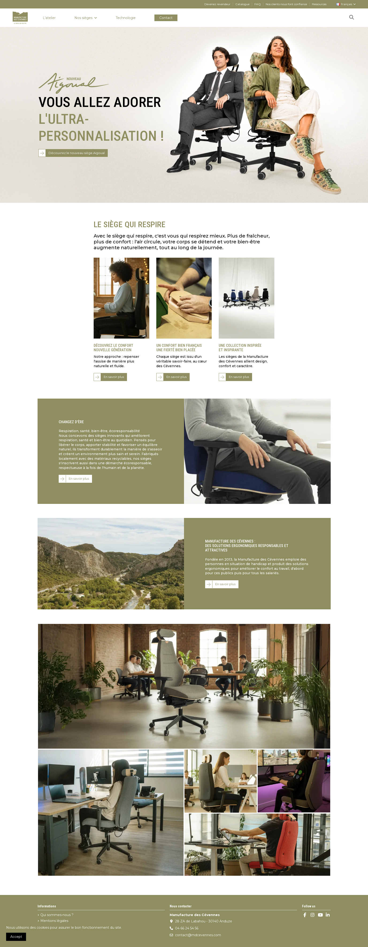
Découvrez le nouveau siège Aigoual (77, 153)
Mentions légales (54, 921)
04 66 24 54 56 (186, 928)
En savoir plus (114, 377)
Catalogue (242, 4)
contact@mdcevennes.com (198, 935)
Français (346, 4)
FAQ (257, 4)
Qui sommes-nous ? (56, 915)
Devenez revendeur (217, 4)
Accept (16, 937)
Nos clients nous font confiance (287, 4)
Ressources (319, 4)
